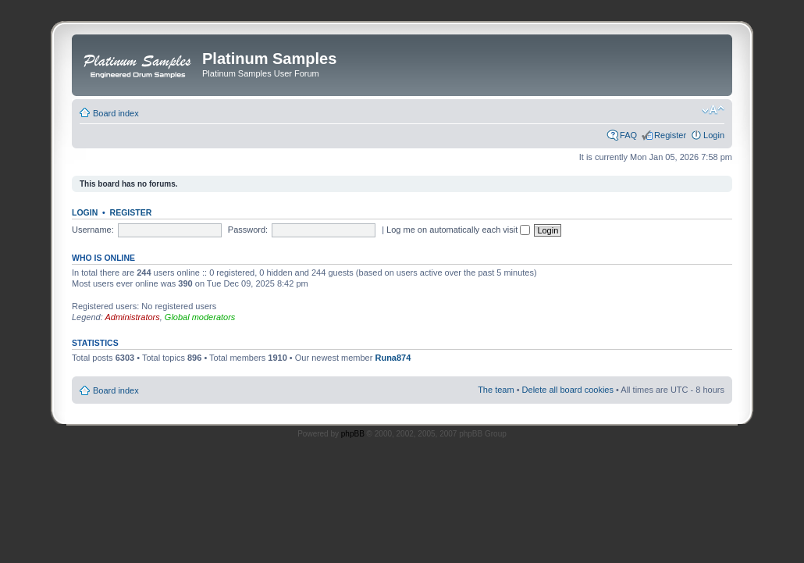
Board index (116, 113)
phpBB (353, 433)
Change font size (713, 110)
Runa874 (393, 357)
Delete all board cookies (568, 389)
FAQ (628, 135)
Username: (93, 229)
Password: (248, 229)
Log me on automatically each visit (458, 229)
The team (496, 389)
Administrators (132, 317)
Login (713, 135)
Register (670, 135)
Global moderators (200, 317)
